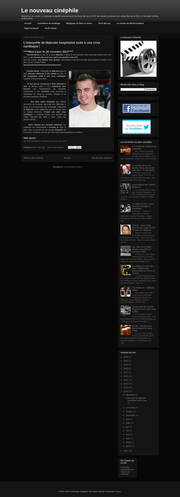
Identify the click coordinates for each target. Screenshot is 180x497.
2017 (126, 372)
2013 (126, 387)
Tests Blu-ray (104, 23)
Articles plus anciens (102, 158)
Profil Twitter (51, 28)
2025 (126, 357)
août (128, 419)
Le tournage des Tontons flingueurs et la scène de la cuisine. (144, 309)
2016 (126, 376)
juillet (128, 423)
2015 (126, 380)
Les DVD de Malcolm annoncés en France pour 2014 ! (45, 141)
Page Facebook (31, 28)
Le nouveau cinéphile (49, 10)
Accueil (27, 23)
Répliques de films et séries (79, 23)
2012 (126, 391)
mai (128, 431)
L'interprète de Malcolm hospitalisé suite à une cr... (136, 400)
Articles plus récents (33, 158)
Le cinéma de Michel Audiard (130, 23)
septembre (131, 415)
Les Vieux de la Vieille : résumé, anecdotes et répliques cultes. (142, 249)
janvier (129, 446)
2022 (126, 361)
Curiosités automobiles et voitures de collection (127, 470)
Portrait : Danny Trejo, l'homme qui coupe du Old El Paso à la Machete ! (143, 227)
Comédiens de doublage (48, 23)
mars (128, 438)
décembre (130, 395)
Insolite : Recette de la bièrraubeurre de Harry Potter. (142, 328)
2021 (126, 365)
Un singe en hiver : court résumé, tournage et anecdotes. (143, 206)
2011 (126, 451)
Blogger (118, 491)
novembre (130, 408)
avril (128, 434)
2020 (126, 368)
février (129, 442)
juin (128, 427)
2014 (126, 384)
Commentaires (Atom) (73, 167)
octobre (129, 411)
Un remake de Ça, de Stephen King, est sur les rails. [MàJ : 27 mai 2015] (143, 167)
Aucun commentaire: (55, 147)
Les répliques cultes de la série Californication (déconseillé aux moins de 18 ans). (143, 269)
